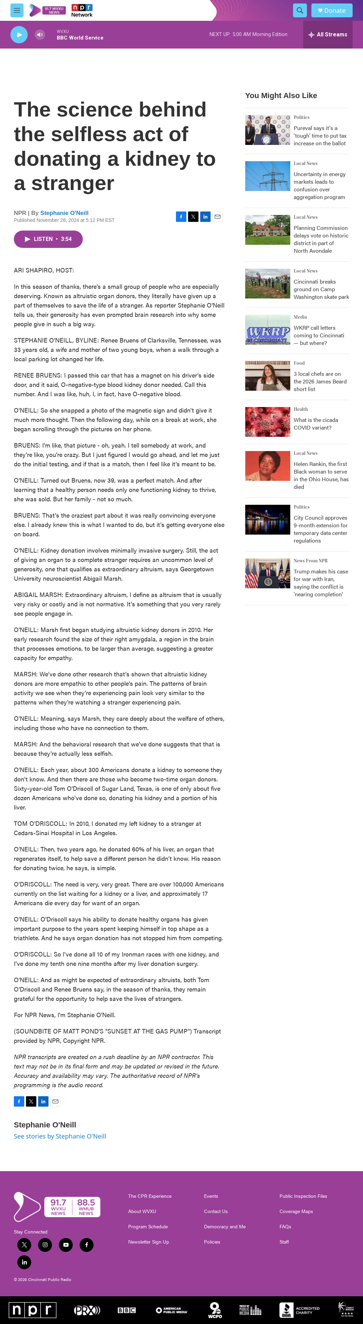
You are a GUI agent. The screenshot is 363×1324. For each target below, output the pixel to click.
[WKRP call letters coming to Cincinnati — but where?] (267, 330)
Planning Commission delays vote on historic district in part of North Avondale (321, 239)
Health (301, 409)
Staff (284, 1242)
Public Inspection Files (303, 1196)
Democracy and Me (225, 1226)
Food (299, 363)
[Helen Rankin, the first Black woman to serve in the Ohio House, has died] (267, 466)
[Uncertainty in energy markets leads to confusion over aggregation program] (267, 176)
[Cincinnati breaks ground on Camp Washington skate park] (267, 283)
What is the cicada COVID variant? (316, 423)
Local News (306, 163)
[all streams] (328, 35)
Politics (302, 117)
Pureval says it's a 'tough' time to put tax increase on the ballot (320, 135)
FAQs (285, 1226)
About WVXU (142, 1211)
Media (300, 317)
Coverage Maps (296, 1211)
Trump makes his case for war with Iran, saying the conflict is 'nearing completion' (321, 582)
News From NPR (311, 561)
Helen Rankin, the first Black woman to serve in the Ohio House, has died (321, 475)
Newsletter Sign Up (148, 1242)
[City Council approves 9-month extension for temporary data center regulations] (267, 520)
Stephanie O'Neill (65, 213)
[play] (19, 35)
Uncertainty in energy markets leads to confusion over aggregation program (320, 185)
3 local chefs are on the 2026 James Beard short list (320, 381)
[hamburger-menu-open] (17, 10)
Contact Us (216, 1211)
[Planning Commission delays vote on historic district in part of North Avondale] (267, 230)
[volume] (40, 35)
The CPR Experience (149, 1196)
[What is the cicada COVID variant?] (267, 422)
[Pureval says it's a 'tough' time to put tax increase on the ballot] (267, 130)
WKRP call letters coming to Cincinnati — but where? (319, 335)
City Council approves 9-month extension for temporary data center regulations (321, 528)
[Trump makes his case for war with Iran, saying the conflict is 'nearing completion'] (267, 573)
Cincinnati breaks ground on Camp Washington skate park (321, 289)
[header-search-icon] (300, 10)
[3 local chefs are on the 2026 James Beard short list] (267, 376)
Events (211, 1196)
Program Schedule (148, 1226)
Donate (335, 10)
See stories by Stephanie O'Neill (60, 1136)
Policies (212, 1242)
